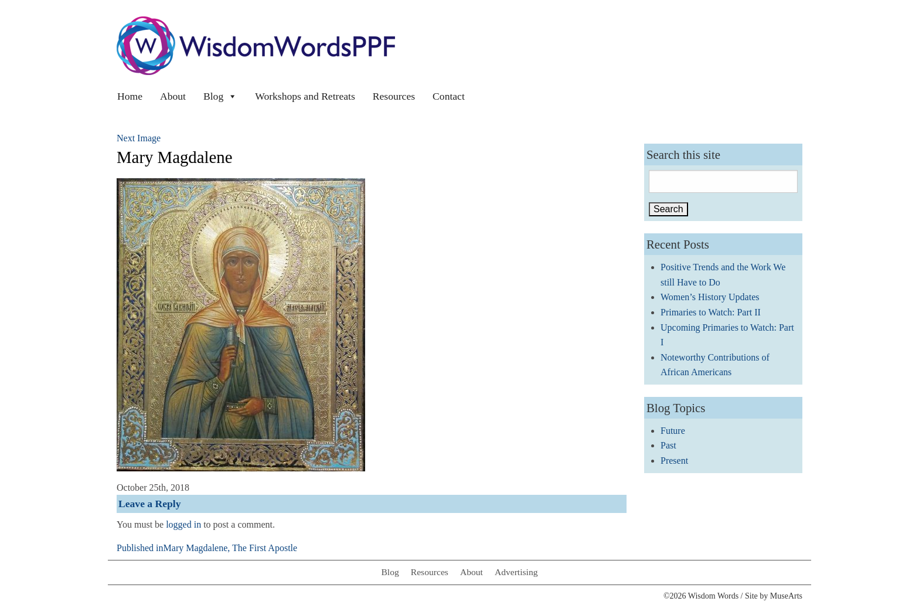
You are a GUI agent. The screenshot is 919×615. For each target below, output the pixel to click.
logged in (183, 524)
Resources (394, 96)
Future (673, 431)
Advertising (516, 572)
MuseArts (786, 596)
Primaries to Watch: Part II (711, 312)
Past (668, 445)
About (173, 96)
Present (674, 461)
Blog (220, 96)
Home (129, 96)
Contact (449, 96)
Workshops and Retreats (305, 96)
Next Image (139, 138)
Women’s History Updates (710, 297)
